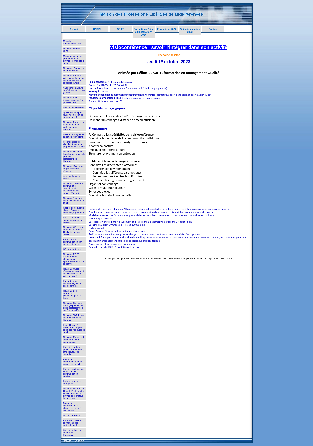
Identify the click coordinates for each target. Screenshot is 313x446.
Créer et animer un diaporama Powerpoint (72, 432)
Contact (213, 29)
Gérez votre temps (72, 249)
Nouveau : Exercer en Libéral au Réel (73, 69)
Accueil (74, 29)
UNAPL (97, 29)
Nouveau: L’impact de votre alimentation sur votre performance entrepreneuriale (73, 79)
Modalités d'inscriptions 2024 (72, 42)
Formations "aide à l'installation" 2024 (143, 32)
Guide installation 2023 (190, 30)
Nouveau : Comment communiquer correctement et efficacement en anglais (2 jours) (73, 188)
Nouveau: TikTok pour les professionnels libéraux (73, 317)
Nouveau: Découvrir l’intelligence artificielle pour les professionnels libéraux (74, 156)
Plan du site (226, 258)
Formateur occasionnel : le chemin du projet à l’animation (72, 407)
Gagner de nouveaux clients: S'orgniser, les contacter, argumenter (74, 210)
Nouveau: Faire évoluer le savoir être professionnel (73, 100)
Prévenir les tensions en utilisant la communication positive (73, 372)
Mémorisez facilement (74, 107)
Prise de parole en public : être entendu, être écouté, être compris (73, 350)
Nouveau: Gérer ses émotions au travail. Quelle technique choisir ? (73, 231)
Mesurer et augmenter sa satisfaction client (74, 135)
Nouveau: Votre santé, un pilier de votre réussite (74, 168)
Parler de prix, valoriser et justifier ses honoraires (72, 283)
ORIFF (120, 29)
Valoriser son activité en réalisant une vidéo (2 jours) (74, 90)
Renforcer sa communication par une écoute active (72, 241)
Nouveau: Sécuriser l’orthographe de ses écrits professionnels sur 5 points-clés (73, 306)
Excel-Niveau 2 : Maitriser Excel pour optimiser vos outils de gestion (74, 328)
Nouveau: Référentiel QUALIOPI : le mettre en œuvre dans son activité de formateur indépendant (73, 393)
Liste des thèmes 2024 (71, 49)
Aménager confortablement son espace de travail (73, 361)
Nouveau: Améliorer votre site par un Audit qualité (73, 200)
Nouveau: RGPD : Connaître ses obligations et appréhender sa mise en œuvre (73, 259)
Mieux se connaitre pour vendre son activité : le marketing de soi (73, 59)
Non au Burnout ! (71, 415)
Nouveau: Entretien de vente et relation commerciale (74, 339)
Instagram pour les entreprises (72, 382)
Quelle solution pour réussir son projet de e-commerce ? (73, 114)
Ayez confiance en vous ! (72, 177)
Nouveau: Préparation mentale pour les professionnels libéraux (74, 126)
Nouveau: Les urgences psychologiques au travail (72, 294)
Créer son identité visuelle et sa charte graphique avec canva (74, 144)
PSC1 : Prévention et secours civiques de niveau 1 (73, 219)
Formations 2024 (166, 29)
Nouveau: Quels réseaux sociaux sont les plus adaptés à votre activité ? (73, 272)
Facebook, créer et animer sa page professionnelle (72, 422)
